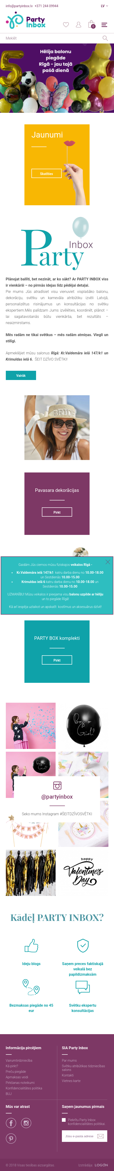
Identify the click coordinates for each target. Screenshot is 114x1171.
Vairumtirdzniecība (19, 1060)
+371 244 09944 (46, 6)
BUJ (9, 1094)
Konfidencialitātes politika (24, 1088)
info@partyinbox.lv (19, 6)
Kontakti (68, 1075)
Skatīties (46, 174)
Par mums (69, 1060)
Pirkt (57, 512)
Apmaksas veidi (17, 1077)
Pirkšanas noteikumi (20, 1083)
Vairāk (21, 375)
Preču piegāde (16, 1071)
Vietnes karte (71, 1081)
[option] (57, 78)
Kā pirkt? (12, 1066)
